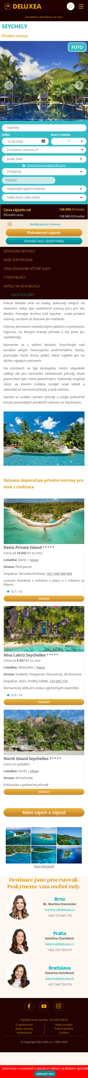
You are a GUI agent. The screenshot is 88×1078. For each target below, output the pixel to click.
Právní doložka (64, 1029)
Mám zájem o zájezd (44, 812)
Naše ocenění (64, 1025)
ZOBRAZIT (44, 598)
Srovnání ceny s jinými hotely (44, 241)
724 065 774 (58, 681)
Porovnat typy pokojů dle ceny (46, 165)
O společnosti (24, 1025)
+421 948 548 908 (59, 573)
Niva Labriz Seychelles (31, 655)
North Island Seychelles (33, 758)
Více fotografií (44, 866)
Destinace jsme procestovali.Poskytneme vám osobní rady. (44, 883)
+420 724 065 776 (60, 915)
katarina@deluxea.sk (59, 979)
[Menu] (80, 6)
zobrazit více (45, 1074)
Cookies (64, 1033)
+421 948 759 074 (60, 984)
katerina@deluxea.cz (59, 944)
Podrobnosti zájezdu (44, 232)
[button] (44, 149)
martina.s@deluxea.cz (59, 910)
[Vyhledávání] (71, 6)
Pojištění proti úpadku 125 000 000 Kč (44, 1020)
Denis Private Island (29, 547)
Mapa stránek (24, 1029)
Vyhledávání (24, 1033)
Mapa (34, 560)
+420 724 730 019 (60, 950)
